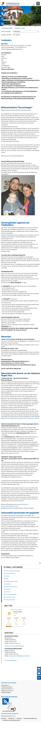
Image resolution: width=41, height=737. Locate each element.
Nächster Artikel (19, 28)
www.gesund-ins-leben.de (21, 418)
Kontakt (3, 718)
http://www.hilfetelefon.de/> (31, 491)
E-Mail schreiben (6, 692)
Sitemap (19, 718)
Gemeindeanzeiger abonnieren (9, 713)
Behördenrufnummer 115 (8, 716)
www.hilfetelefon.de (15, 491)
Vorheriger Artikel (6, 28)
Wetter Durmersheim (16, 609)
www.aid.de (8, 418)
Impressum (11, 718)
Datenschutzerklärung (30, 718)
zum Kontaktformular (10, 660)
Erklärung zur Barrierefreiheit (11, 720)
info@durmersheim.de (14, 643)
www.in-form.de (35, 418)
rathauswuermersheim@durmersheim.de (19, 656)
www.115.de (15, 453)
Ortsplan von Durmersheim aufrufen (14, 646)
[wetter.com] (9, 626)
